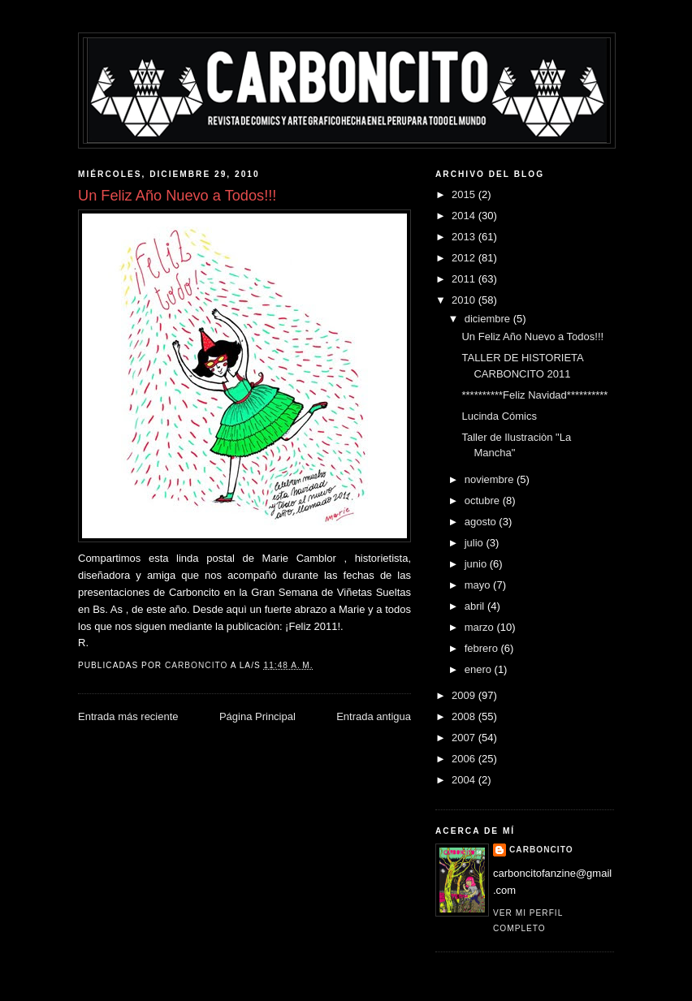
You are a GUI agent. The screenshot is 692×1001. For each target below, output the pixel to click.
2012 (465, 258)
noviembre (491, 479)
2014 (465, 215)
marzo (481, 627)
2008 (465, 716)
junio (477, 564)
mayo (479, 585)
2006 (465, 759)
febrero (483, 648)
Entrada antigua (373, 716)
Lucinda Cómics (499, 416)
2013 (465, 237)
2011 (465, 279)
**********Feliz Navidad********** (534, 395)
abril (476, 606)
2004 (465, 780)
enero (480, 669)
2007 (465, 737)
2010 (465, 300)
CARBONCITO (541, 849)
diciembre (489, 319)
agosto (482, 522)
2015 (465, 194)
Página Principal (257, 716)
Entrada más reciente (128, 716)
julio (476, 543)
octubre (484, 500)
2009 (465, 695)
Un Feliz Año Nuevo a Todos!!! (532, 336)
